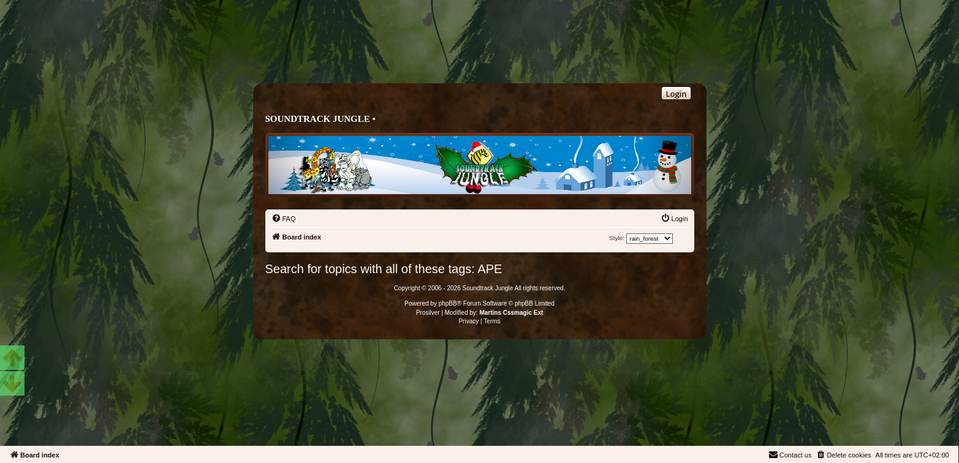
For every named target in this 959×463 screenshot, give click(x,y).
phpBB (448, 303)
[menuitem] (283, 218)
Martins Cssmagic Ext (511, 312)
